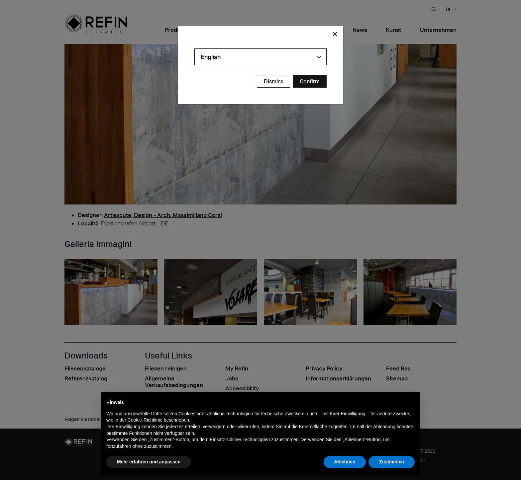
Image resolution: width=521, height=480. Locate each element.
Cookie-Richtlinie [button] (145, 420)
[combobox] (260, 56)
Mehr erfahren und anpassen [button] (148, 461)
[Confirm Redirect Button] (310, 81)
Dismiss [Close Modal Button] (273, 81)
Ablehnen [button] (345, 461)
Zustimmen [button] (391, 461)
